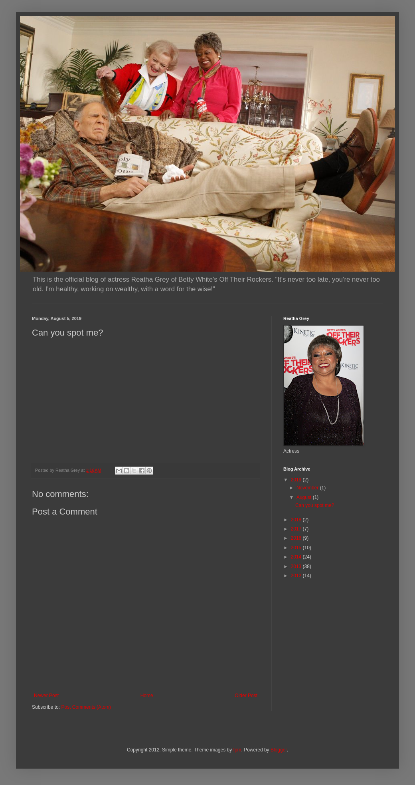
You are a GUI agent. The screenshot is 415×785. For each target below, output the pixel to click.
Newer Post (46, 695)
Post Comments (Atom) (86, 707)
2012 (297, 575)
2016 (297, 538)
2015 (297, 547)
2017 (297, 529)
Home (146, 695)
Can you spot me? (314, 505)
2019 (297, 480)
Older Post (246, 695)
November (308, 488)
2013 (297, 566)
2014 (297, 557)
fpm (237, 750)
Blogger (279, 750)
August (304, 497)
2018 (297, 520)
